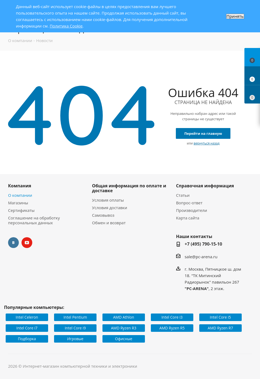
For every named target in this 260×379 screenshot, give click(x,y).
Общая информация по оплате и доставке (129, 188)
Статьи (183, 195)
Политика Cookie (66, 26)
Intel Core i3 (172, 317)
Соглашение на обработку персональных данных (34, 220)
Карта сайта (187, 217)
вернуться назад (206, 143)
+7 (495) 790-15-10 (203, 244)
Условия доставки (109, 207)
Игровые (75, 338)
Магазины (18, 202)
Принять (235, 16)
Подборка (27, 338)
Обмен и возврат (109, 222)
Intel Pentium (75, 317)
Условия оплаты (108, 200)
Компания (19, 186)
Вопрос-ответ (189, 202)
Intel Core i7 (27, 327)
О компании (20, 195)
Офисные (123, 338)
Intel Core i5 (220, 317)
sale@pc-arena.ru (201, 256)
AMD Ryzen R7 (220, 327)
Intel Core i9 (75, 327)
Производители (191, 210)
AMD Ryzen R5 (172, 327)
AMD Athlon (123, 317)
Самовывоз (103, 215)
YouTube (27, 242)
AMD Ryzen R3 (123, 327)
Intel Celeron (27, 317)
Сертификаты (21, 210)
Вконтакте (13, 242)
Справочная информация (205, 186)
